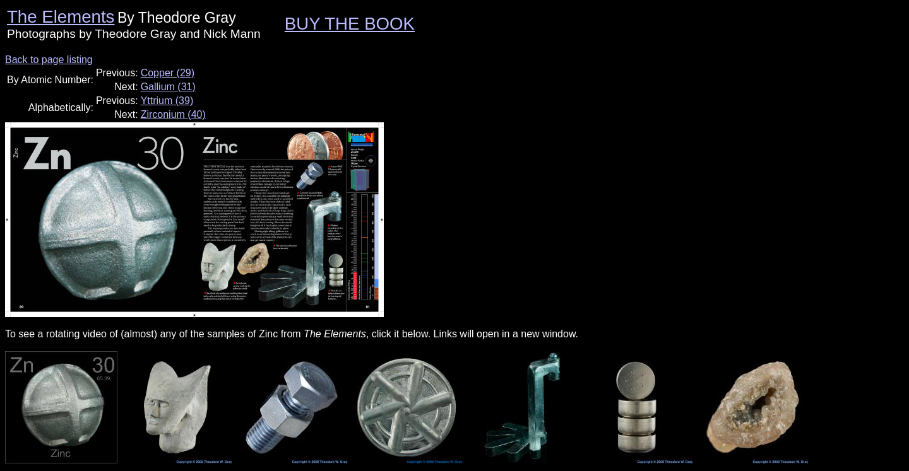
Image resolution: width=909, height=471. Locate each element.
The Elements (60, 16)
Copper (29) (167, 72)
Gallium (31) (168, 86)
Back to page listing (49, 59)
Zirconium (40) (173, 114)
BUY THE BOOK (350, 23)
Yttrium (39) (167, 100)
